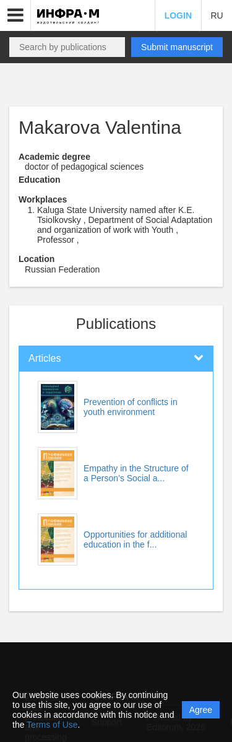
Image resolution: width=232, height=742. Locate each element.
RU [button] (216, 15)
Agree (200, 710)
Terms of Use (52, 725)
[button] (15, 15)
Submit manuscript (177, 47)
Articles (44, 358)
